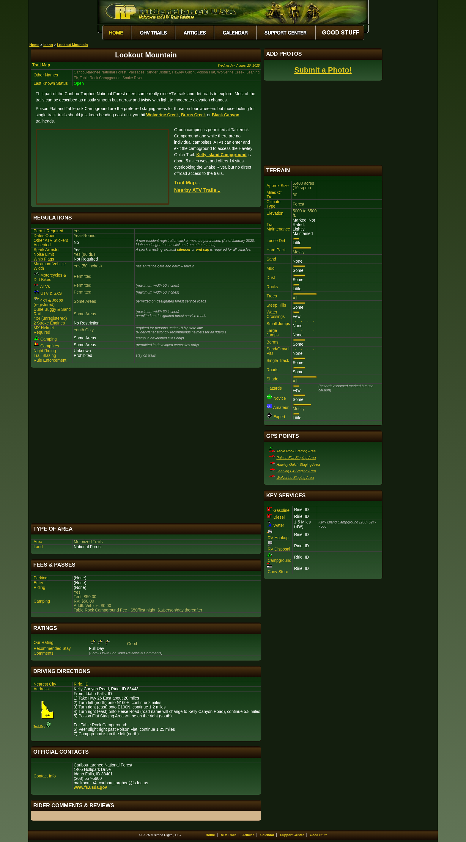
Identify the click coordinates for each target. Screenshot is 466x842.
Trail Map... (187, 183)
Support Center (292, 835)
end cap (202, 249)
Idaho (48, 45)
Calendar (267, 835)
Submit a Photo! (323, 70)
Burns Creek (193, 114)
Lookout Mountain (72, 45)
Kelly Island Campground (221, 154)
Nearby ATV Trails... (197, 190)
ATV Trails (229, 835)
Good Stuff (318, 835)
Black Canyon (226, 114)
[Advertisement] (146, 445)
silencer (184, 249)
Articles (248, 835)
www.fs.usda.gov (90, 787)
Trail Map (41, 64)
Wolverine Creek (162, 114)
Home (34, 45)
